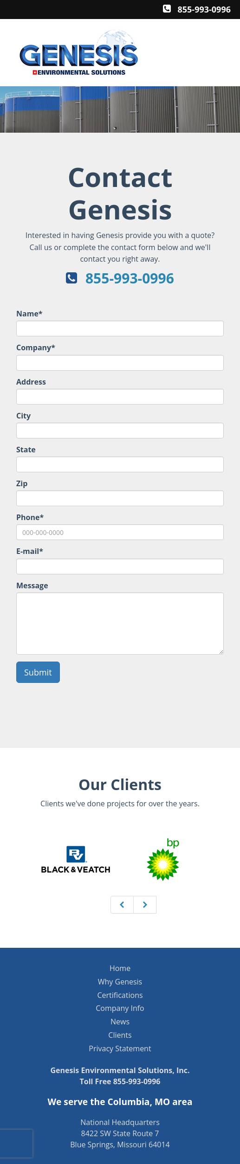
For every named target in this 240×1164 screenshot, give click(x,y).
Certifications (120, 995)
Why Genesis (120, 982)
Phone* (30, 517)
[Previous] (122, 904)
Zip (21, 483)
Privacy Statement (120, 1048)
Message (32, 585)
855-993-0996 (204, 9)
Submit (38, 672)
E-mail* (29, 551)
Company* (35, 347)
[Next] (145, 904)
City (23, 416)
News (120, 1021)
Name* (29, 313)
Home (120, 968)
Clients (119, 1035)
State (26, 449)
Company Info (120, 1008)
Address (31, 382)
